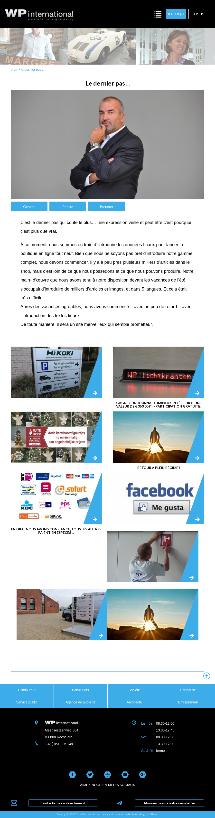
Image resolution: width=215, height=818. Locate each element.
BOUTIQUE (176, 14)
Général (29, 206)
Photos (68, 206)
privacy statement (112, 814)
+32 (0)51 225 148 (59, 744)
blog (14, 69)
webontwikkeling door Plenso (141, 814)
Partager (106, 206)
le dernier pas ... (32, 69)
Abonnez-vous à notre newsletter (169, 803)
